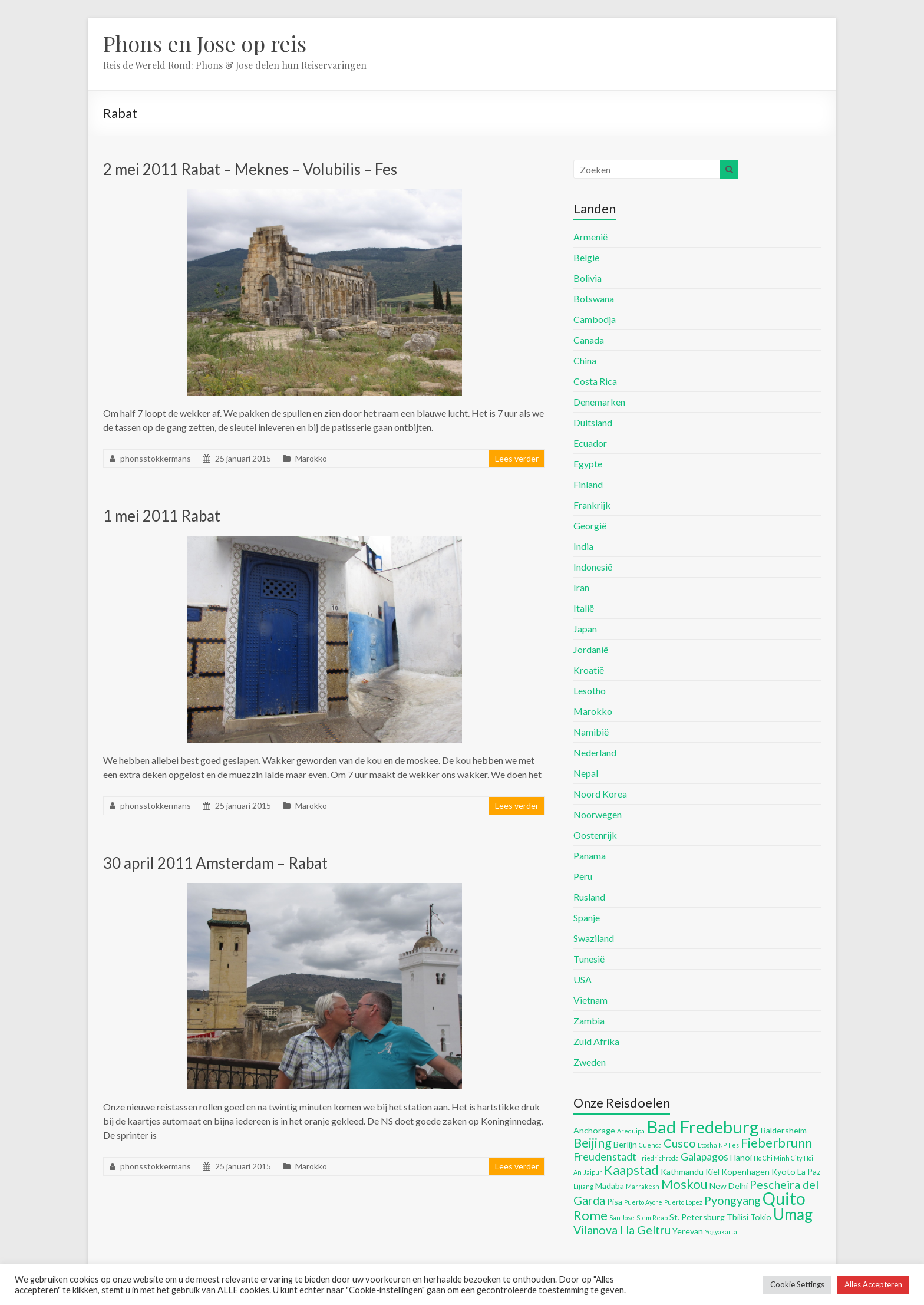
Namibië (591, 731)
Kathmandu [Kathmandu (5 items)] (682, 1171)
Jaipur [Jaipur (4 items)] (592, 1172)
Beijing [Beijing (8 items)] (592, 1143)
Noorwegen (597, 814)
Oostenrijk (595, 835)
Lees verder (517, 458)
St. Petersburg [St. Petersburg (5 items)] (697, 1217)
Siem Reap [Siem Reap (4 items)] (652, 1217)
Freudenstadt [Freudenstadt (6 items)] (604, 1157)
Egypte (587, 463)
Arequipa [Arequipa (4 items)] (631, 1131)
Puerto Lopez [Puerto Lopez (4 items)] (683, 1202)
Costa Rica (595, 381)
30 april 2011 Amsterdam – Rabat (215, 862)
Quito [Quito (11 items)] (784, 1198)
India (583, 546)
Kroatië (588, 669)
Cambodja (594, 319)
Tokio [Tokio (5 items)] (760, 1217)
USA (582, 979)
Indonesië (592, 566)
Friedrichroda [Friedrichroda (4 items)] (658, 1158)
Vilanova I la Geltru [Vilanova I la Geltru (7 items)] (622, 1229)
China (584, 360)
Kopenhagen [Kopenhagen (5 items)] (745, 1171)
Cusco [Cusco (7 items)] (680, 1143)
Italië (583, 608)
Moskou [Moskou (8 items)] (684, 1184)
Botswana (593, 298)
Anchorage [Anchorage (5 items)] (594, 1130)
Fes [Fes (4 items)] (733, 1145)
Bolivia (587, 278)
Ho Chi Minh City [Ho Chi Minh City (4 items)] (778, 1158)
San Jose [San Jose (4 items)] (622, 1217)
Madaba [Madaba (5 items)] (609, 1186)
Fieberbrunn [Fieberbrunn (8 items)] (776, 1143)
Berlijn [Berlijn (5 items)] (625, 1144)
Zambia (589, 1020)
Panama (589, 855)
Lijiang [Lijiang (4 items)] (583, 1186)
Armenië (590, 236)
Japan (585, 628)
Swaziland (593, 938)
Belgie (586, 257)
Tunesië (589, 958)
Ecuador (590, 443)
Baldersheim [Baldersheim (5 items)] (784, 1130)
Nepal (585, 773)
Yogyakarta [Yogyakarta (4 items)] (721, 1231)
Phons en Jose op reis (204, 43)
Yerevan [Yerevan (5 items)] (687, 1231)
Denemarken (599, 401)
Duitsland (592, 422)
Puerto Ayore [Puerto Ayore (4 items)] (643, 1202)
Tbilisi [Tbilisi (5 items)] (737, 1217)
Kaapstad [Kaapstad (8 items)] (631, 1170)
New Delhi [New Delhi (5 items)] (729, 1186)
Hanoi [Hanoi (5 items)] (741, 1157)
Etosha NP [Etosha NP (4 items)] (712, 1145)
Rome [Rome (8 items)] (590, 1215)
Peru (582, 876)
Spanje (586, 917)
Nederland (594, 752)
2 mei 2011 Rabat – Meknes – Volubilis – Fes (250, 169)
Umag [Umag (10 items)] (793, 1214)
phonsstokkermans (155, 458)
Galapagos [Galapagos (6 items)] (704, 1157)
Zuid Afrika (596, 1041)
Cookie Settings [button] (797, 1284)
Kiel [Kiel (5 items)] (712, 1171)
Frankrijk (591, 504)
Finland (588, 484)
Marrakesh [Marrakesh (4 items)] (642, 1186)
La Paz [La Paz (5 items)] (809, 1171)
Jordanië (590, 649)
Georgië (589, 525)
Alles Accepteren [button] (873, 1284)
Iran (581, 587)
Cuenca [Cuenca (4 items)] (650, 1145)
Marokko (311, 458)
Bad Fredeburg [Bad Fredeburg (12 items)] (702, 1126)
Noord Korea (600, 793)
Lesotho (589, 690)
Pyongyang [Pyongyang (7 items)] (732, 1200)
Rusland (589, 896)
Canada (588, 339)
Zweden (589, 1061)
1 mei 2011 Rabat (161, 515)
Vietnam (590, 1000)
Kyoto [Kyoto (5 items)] (783, 1171)
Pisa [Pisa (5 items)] (614, 1202)
